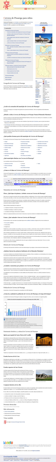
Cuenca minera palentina (9, 411)
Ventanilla (39, 151)
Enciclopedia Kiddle (23, 444)
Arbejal (5, 141)
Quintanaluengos (24, 143)
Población (37, 92)
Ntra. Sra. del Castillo (46, 101)
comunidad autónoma (18, 23)
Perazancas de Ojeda (25, 141)
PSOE (44, 98)
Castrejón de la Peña (8, 163)
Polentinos (23, 165)
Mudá (5, 167)
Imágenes (29, 8)
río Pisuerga (7, 124)
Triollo (39, 163)
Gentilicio (37, 94)
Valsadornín (40, 147)
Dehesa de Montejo (8, 165)
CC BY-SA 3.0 (21, 458)
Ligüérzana (6, 155)
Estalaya (6, 149)
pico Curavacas (35, 121)
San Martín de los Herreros (43, 141)
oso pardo (7, 222)
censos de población (20, 318)
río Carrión (7, 121)
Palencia (45, 83)
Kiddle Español (6, 460)
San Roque (45, 99)
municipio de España (44, 25)
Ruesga (22, 153)
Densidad (37, 93)
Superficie (37, 89)
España (5, 25)
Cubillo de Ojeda (7, 147)
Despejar (43, 6)
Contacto (30, 460)
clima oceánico (18, 173)
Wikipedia (21, 459)
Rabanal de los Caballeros (26, 145)
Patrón (37, 99)
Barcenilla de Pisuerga (8, 143)
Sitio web (37, 103)
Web (25, 8)
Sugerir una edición (36, 450)
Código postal (38, 95)
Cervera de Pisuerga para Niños (10, 447)
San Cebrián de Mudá (25, 167)
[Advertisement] (28, 13)
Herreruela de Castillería (9, 153)
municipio (16, 22)
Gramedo (6, 151)
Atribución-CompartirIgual (24, 446)
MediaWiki (37, 459)
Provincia (37, 83)
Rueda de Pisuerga (25, 151)
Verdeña (39, 153)
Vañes (39, 149)
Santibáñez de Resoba (42, 143)
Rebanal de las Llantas (25, 147)
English (33, 8)
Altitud (37, 88)
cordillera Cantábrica (29, 131)
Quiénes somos (16, 460)
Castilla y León (46, 82)
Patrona (37, 101)
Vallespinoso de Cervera (42, 145)
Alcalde (37, 97)
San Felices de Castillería (26, 155)
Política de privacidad (24, 460)
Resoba (22, 149)
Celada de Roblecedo (8, 145)
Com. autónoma (39, 82)
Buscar (45, 6)
